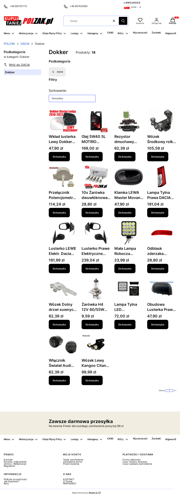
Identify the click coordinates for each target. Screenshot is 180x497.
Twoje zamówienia (73, 459)
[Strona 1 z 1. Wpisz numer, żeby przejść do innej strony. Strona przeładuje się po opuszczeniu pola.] (169, 390)
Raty (6, 483)
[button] (123, 21)
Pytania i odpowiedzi (15, 461)
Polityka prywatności (15, 479)
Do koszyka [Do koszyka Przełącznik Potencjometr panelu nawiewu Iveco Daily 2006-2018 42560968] (59, 212)
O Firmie (67, 481)
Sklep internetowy (85, 493)
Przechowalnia (71, 463)
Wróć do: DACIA (17, 64)
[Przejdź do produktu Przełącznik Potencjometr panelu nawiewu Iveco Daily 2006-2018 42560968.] (63, 176)
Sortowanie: (58, 90)
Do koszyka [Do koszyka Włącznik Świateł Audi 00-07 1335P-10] (59, 380)
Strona (162, 391)
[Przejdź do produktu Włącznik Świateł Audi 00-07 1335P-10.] (63, 344)
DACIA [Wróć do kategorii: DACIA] (57, 72)
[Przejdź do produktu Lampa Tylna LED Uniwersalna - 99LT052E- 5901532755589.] (128, 288)
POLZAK (9, 43)
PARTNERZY (69, 483)
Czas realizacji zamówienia (137, 463)
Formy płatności (132, 459)
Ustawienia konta (72, 461)
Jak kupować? (11, 481)
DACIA (25, 43)
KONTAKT (68, 479)
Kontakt (8, 459)
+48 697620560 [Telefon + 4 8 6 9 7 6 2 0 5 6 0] (78, 6)
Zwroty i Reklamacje (15, 463)
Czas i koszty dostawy (135, 461)
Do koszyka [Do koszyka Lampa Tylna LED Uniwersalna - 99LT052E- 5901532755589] (124, 324)
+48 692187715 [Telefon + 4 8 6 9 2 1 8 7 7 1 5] (18, 6)
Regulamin (9, 465)
